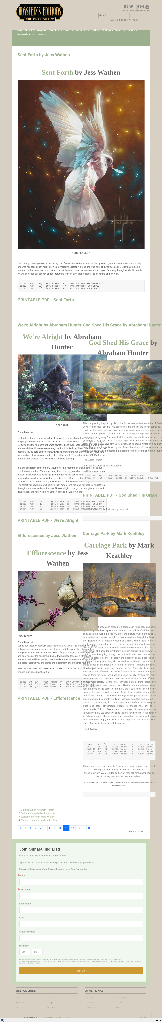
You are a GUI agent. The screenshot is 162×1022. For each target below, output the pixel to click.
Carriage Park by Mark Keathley (114, 533)
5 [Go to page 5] (35, 828)
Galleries (89, 1002)
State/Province (27, 932)
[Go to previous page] (25, 828)
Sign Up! (81, 971)
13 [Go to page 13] (78, 828)
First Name (25, 890)
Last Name (25, 904)
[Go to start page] (20, 828)
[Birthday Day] (37, 952)
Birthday (24, 946)
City (21, 918)
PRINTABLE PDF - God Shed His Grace (120, 495)
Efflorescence (46, 553)
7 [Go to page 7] (45, 828)
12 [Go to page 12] (72, 828)
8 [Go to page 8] (50, 828)
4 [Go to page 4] (30, 828)
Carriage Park (105, 545)
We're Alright (43, 336)
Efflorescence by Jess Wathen (47, 535)
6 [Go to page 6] (40, 828)
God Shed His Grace (118, 342)
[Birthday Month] (24, 952)
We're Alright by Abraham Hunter (50, 324)
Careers (120, 1002)
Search (119, 1007)
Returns (51, 1007)
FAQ (18, 1007)
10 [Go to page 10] (60, 828)
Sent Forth (57, 72)
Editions (20, 1002)
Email (22, 876)
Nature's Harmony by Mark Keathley (39, 820)
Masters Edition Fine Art (58, 1018)
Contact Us (90, 1007)
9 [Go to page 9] (54, 828)
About (19, 997)
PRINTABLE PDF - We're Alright (48, 520)
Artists (50, 997)
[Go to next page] (84, 828)
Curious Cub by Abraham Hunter (37, 810)
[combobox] (113, 15)
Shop (50, 1002)
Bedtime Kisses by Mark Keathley (38, 813)
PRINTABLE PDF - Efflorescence (49, 698)
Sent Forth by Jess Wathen (44, 54)
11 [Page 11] (66, 828)
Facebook (121, 997)
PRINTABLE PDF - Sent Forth (46, 299)
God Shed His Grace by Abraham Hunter (122, 324)
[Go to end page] (89, 828)
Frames (88, 997)
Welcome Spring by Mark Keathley (38, 816)
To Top (143, 1018)
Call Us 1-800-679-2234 (135, 10)
